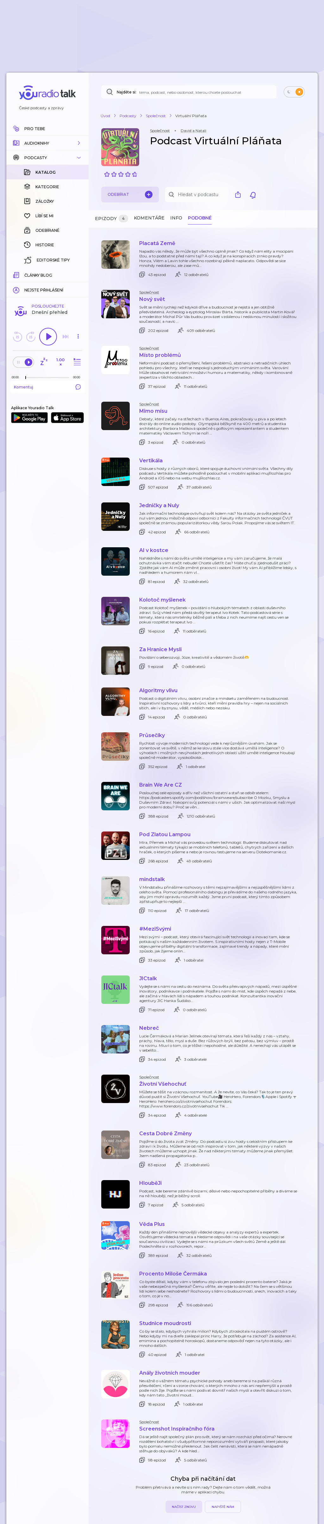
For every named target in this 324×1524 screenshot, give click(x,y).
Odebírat (130, 194)
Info (176, 218)
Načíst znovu (184, 1507)
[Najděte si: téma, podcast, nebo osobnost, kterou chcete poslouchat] (189, 92)
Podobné (200, 218)
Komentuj (47, 284)
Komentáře (149, 218)
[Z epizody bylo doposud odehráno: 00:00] (17, 274)
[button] (47, 143)
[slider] (25, 274)
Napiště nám (223, 1507)
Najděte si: (126, 92)
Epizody (111, 218)
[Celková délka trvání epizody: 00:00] (78, 274)
